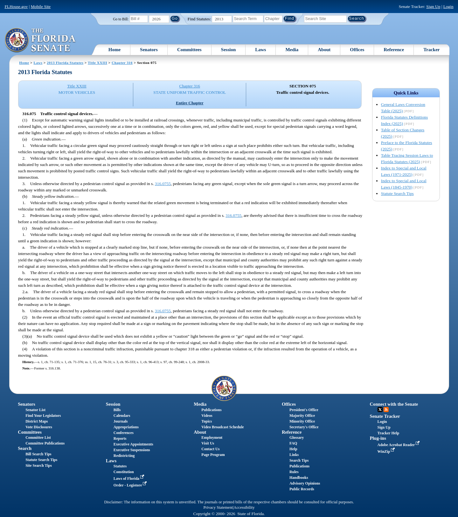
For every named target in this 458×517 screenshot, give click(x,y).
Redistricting (124, 455)
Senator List (35, 410)
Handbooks (298, 477)
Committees (189, 49)
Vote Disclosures (38, 427)
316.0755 (163, 183)
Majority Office (302, 415)
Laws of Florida (129, 478)
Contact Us (210, 449)
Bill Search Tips (38, 454)
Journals (121, 421)
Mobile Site (41, 6)
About (324, 49)
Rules (294, 472)
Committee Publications (45, 443)
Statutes (120, 466)
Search (24, 448)
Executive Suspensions (132, 450)
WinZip (387, 451)
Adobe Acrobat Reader (399, 445)
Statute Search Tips (397, 193)
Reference (394, 49)
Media (291, 49)
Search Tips (299, 460)
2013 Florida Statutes (65, 63)
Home (114, 49)
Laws (260, 49)
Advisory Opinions (304, 483)
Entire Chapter (190, 102)
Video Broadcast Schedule (222, 427)
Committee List (38, 437)
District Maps (36, 421)
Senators (149, 49)
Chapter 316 (122, 63)
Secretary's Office (303, 427)
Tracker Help (388, 433)
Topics (206, 421)
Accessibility (244, 507)
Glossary (296, 437)
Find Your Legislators (43, 415)
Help (293, 449)
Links (294, 454)
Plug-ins (378, 438)
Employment (211, 437)
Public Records (301, 489)
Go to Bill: (120, 19)
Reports (120, 438)
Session (228, 49)
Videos (206, 415)
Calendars (122, 415)
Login (448, 6)
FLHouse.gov (16, 6)
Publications (211, 410)
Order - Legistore (131, 485)
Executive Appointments (133, 444)
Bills (117, 410)
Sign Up (433, 6)
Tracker (431, 49)
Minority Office (302, 421)
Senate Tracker (385, 416)
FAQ (293, 443)
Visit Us (207, 443)
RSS (386, 409)
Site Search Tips (38, 465)
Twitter (380, 409)
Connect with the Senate (394, 404)
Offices (357, 49)
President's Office (303, 410)
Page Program (213, 454)
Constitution (124, 472)
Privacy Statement (217, 507)
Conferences (124, 433)
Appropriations (126, 427)
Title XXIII (97, 63)
